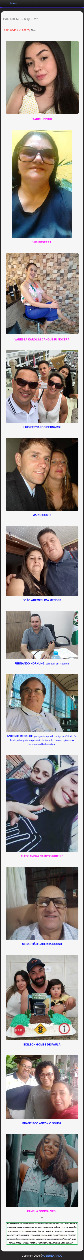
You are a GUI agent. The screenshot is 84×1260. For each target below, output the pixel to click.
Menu (13, 3)
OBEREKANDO (52, 1255)
